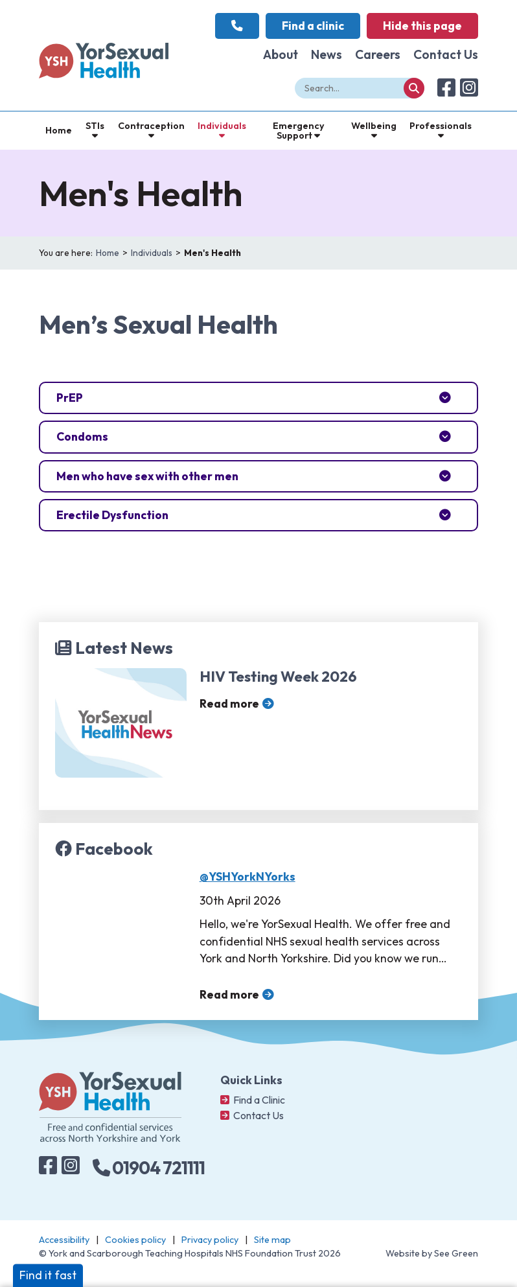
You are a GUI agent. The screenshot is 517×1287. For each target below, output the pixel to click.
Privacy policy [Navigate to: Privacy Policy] (209, 1240)
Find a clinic (313, 25)
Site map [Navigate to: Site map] (272, 1240)
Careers (377, 54)
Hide (422, 25)
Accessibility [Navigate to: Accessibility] (64, 1240)
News (326, 54)
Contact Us (445, 54)
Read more (229, 703)
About (280, 54)
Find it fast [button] (47, 1275)
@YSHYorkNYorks (247, 876)
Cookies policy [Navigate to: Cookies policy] (135, 1240)
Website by (431, 1253)
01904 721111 (149, 1168)
